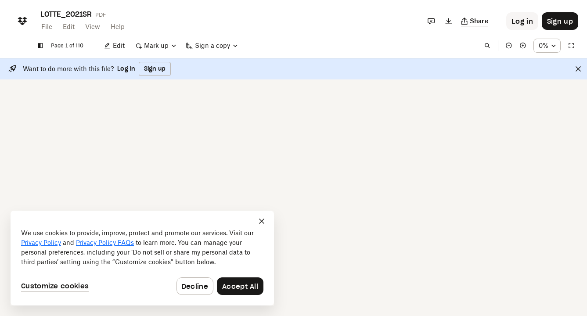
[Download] (448, 21)
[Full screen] (571, 46)
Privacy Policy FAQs (105, 242)
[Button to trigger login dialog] (522, 21)
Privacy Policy (41, 242)
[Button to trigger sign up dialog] (560, 21)
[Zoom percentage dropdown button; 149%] (544, 46)
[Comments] (431, 21)
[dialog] (142, 258)
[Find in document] (481, 46)
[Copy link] (474, 21)
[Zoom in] (516, 46)
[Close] (578, 69)
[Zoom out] (502, 46)
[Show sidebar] (40, 46)
